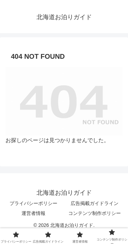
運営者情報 (33, 213)
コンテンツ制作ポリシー (94, 213)
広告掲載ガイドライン (94, 203)
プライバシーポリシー (33, 203)
